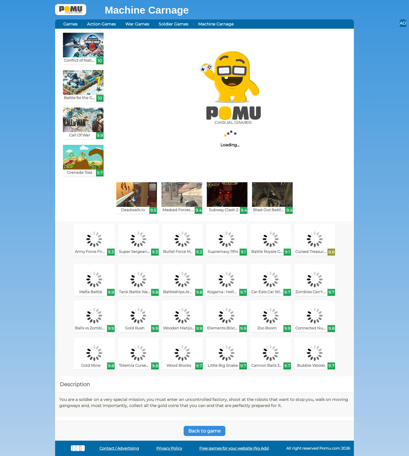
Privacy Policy (169, 448)
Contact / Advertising (119, 448)
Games (70, 24)
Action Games (101, 24)
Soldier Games (173, 24)
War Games (137, 24)
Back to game (204, 431)
